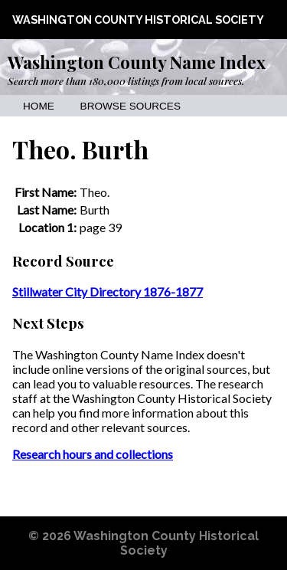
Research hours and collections (92, 454)
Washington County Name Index (137, 62)
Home (38, 106)
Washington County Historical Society (138, 19)
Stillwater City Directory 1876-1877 (107, 291)
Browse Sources (130, 106)
